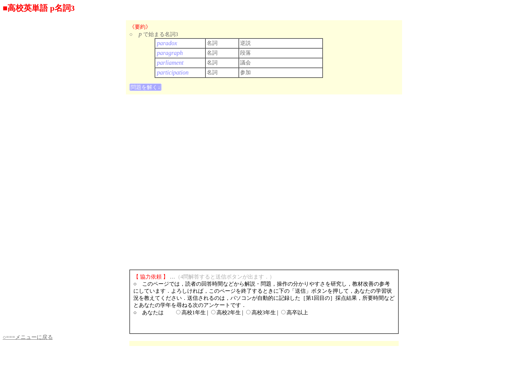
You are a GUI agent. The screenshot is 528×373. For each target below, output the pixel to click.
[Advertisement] (369, 40)
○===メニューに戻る (28, 337)
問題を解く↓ (145, 87)
